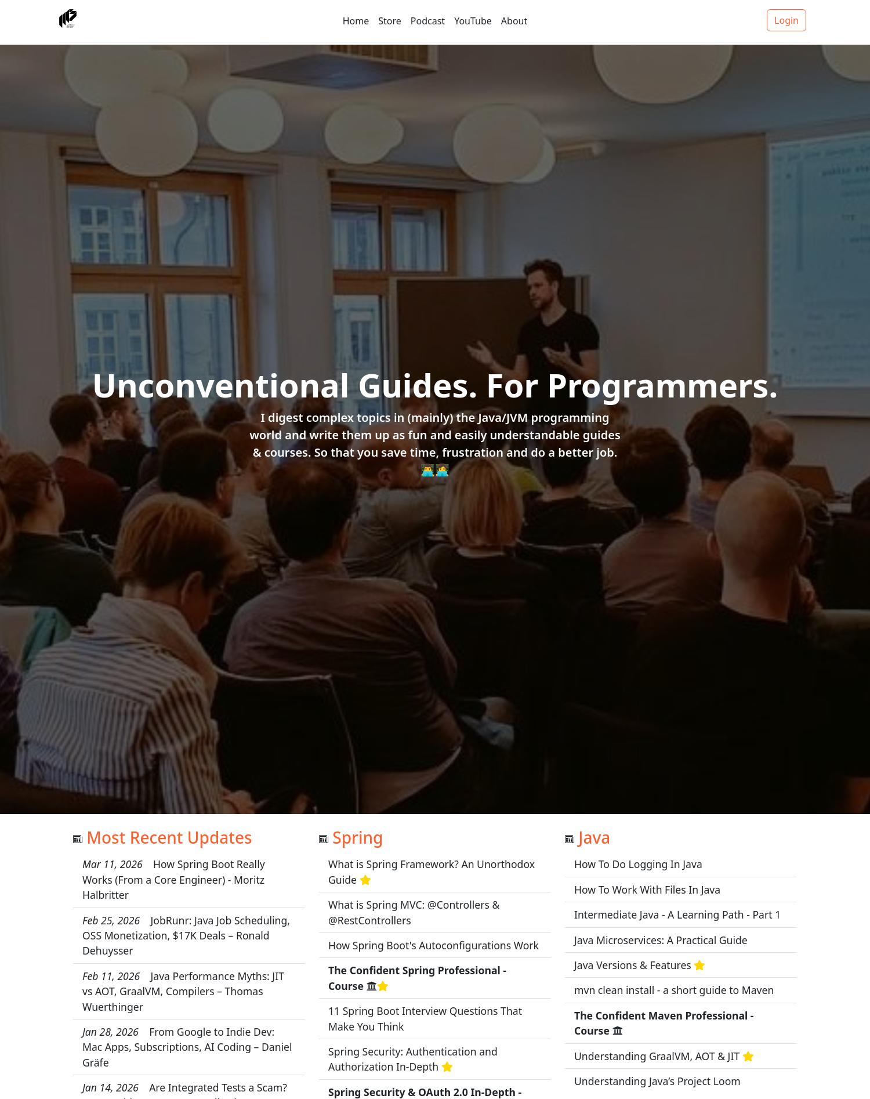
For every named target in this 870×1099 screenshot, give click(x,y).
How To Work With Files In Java (647, 889)
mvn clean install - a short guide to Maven (674, 990)
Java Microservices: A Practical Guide (661, 940)
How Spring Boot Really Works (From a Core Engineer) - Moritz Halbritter (173, 879)
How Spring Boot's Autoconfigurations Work (433, 945)
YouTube (473, 21)
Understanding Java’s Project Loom (657, 1081)
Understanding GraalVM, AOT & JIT (657, 1056)
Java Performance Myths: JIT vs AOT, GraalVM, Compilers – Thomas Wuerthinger (183, 991)
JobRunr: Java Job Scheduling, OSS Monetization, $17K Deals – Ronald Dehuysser (186, 935)
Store (389, 21)
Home (356, 21)
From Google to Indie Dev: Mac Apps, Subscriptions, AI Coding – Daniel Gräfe (187, 1047)
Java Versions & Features (632, 965)
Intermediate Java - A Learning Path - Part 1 (677, 914)
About (514, 21)
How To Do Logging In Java (638, 864)
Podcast (428, 21)
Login (786, 20)
